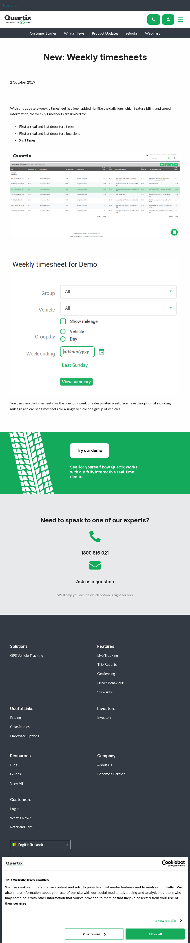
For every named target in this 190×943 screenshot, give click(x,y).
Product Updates (105, 33)
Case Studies (20, 726)
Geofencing (106, 673)
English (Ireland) (40, 844)
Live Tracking (107, 655)
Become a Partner (111, 774)
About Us (104, 765)
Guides (15, 774)
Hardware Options (24, 736)
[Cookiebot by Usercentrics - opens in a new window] (165, 863)
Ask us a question (95, 574)
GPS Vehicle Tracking (26, 655)
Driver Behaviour (110, 683)
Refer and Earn (21, 827)
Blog (14, 765)
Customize (94, 934)
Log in (14, 808)
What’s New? (74, 33)
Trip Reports (107, 664)
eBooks (132, 33)
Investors (104, 717)
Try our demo (89, 450)
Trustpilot (10, 5)
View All (103, 692)
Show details (165, 921)
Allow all (155, 934)
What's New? (20, 818)
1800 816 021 (95, 545)
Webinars (152, 33)
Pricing (15, 717)
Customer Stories (43, 33)
